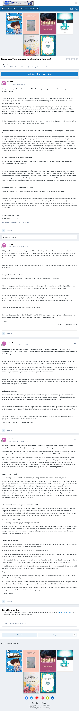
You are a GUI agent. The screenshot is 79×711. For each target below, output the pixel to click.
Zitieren (9, 230)
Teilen (20, 634)
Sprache (36, 703)
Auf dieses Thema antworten (39, 74)
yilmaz (8, 65)
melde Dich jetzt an (64, 612)
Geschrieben (17, 84)
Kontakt (44, 703)
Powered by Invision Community (39, 708)
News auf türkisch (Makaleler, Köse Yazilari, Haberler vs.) (34, 67)
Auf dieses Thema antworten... (16, 623)
